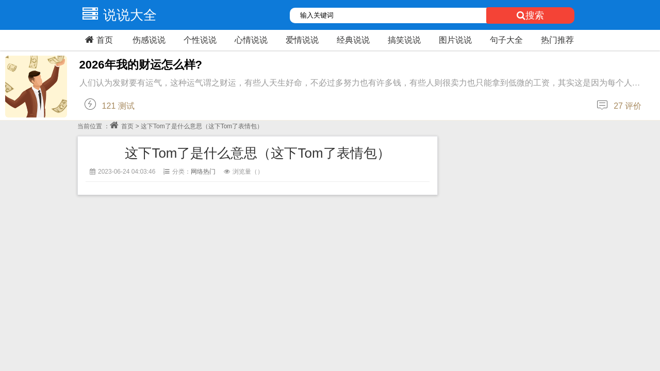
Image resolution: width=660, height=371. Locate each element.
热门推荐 (557, 40)
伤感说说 (149, 40)
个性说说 (200, 40)
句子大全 (506, 40)
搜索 (530, 15)
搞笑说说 (404, 40)
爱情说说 (302, 40)
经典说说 (353, 40)
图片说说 (455, 40)
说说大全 (117, 15)
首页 (97, 39)
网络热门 (203, 171)
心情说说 (251, 40)
